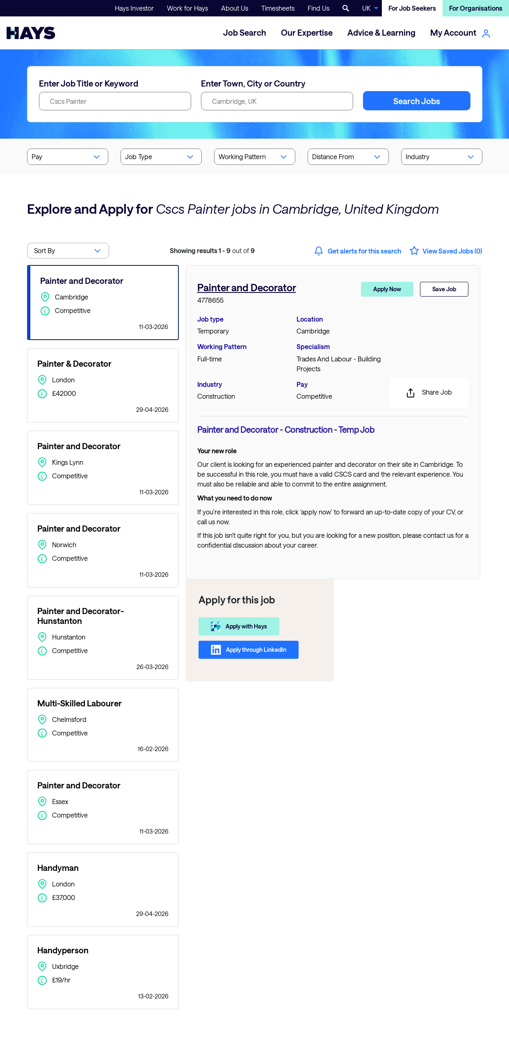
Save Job (444, 289)
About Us (234, 8)
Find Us (318, 8)
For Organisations (475, 8)
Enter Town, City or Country (253, 83)
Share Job (429, 393)
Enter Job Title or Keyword (88, 83)
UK (366, 8)
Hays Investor (134, 8)
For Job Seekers (412, 8)
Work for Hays (187, 8)
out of (212, 250)
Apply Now (387, 289)
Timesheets (277, 8)
